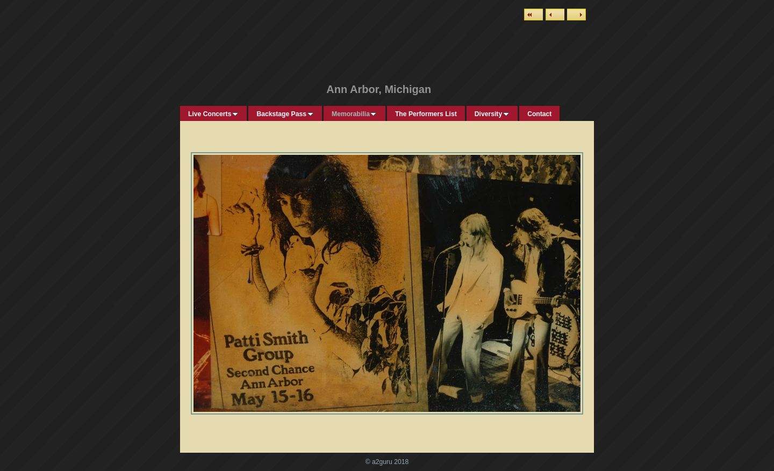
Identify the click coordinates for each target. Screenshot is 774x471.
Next (576, 14)
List (533, 14)
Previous (555, 14)
